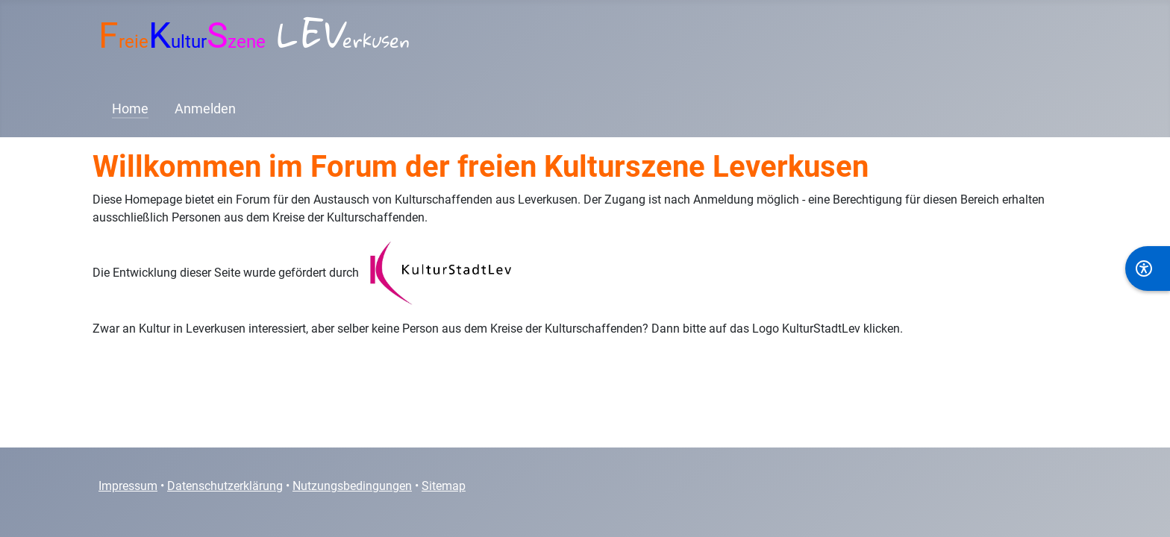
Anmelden (205, 108)
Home (130, 108)
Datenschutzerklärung (225, 486)
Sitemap (444, 486)
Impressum (127, 486)
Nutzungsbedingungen (352, 486)
